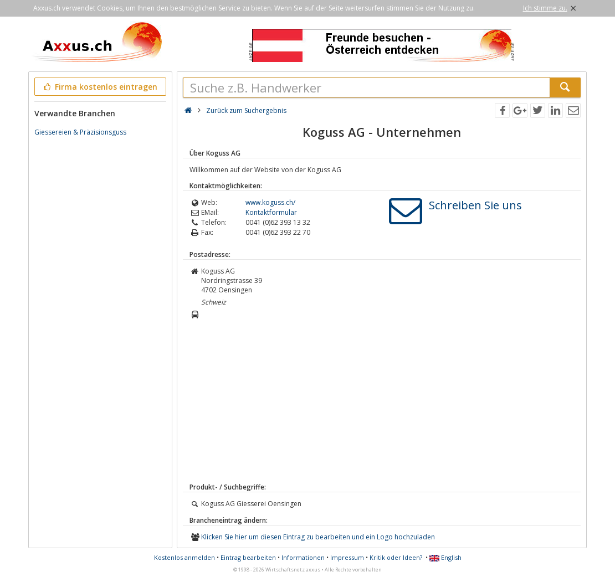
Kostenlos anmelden (184, 557)
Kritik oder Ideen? (396, 557)
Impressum (347, 557)
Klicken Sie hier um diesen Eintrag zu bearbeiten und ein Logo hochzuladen (318, 537)
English (445, 557)
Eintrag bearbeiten (248, 557)
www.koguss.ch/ (270, 202)
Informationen (303, 557)
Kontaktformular (271, 212)
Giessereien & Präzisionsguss (80, 132)
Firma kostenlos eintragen (99, 86)
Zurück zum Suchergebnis (246, 110)
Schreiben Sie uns (475, 205)
